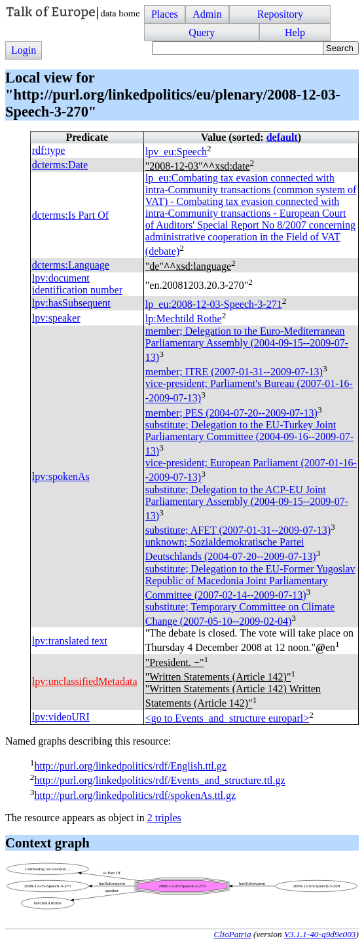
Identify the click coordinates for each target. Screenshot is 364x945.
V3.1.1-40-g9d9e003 (320, 934)
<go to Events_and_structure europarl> (227, 718)
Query (202, 32)
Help (295, 32)
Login (23, 50)
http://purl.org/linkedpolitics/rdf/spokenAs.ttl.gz (135, 795)
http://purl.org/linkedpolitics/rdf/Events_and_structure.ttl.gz (159, 781)
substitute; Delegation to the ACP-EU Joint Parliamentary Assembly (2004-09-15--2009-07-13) (246, 502)
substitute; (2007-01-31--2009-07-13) (238, 530)
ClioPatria (232, 934)
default (282, 137)
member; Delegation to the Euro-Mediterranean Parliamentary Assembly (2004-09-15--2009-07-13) (246, 344)
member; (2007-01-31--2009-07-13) (234, 371)
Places (164, 14)
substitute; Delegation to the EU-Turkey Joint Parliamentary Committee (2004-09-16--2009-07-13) (249, 437)
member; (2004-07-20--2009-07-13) (231, 412)
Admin (206, 14)
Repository (280, 14)
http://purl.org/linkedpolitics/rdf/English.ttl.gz (130, 765)
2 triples (164, 817)
